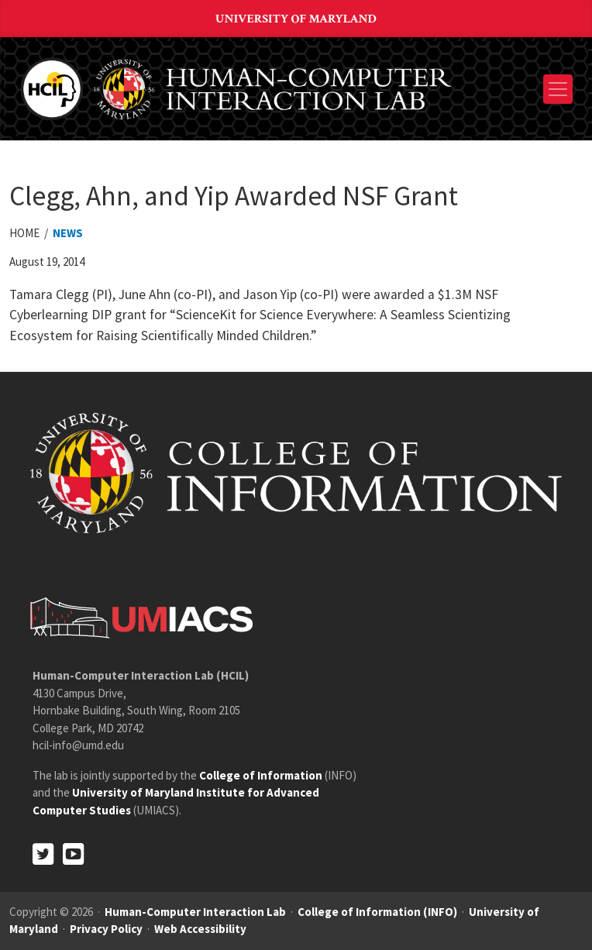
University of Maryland (296, 19)
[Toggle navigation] (558, 89)
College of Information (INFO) (377, 911)
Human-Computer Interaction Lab (195, 911)
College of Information (260, 775)
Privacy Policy (106, 928)
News (68, 232)
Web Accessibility (200, 928)
